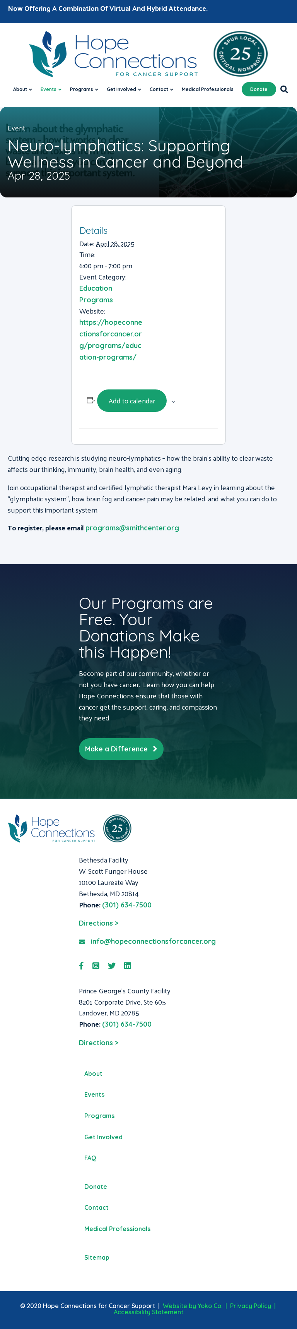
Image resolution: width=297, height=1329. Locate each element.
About (20, 89)
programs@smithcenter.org (132, 527)
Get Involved (121, 89)
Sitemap (96, 1257)
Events (48, 89)
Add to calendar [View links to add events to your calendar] (132, 400)
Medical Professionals (208, 89)
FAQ (90, 1158)
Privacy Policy (250, 1306)
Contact (159, 89)
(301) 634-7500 (127, 904)
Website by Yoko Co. (192, 1306)
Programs (81, 89)
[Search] (282, 89)
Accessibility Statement (148, 1312)
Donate (259, 89)
